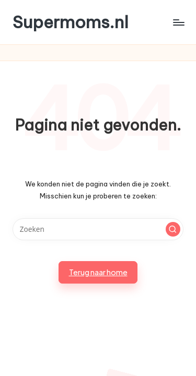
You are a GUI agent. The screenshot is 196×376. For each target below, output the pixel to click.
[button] (173, 229)
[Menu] (178, 22)
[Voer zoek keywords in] (98, 229)
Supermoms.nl (71, 22)
